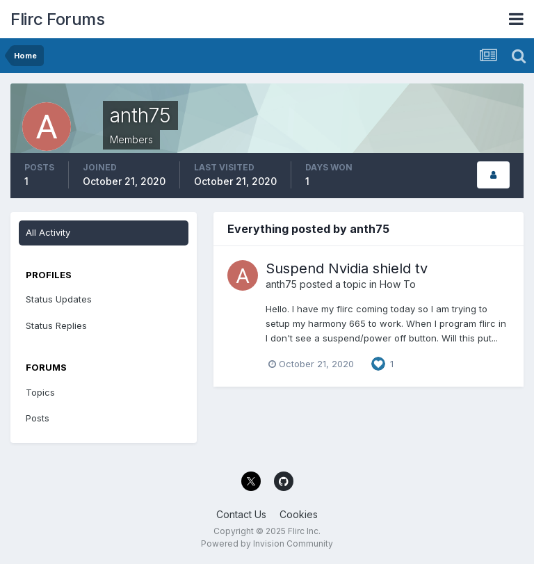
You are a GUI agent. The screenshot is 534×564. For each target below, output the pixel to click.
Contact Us (241, 514)
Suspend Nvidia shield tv (347, 268)
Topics (40, 392)
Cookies (299, 514)
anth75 (281, 284)
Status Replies (56, 325)
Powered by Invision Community (267, 543)
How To (398, 284)
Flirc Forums (57, 19)
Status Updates (59, 299)
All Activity (48, 232)
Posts (37, 418)
